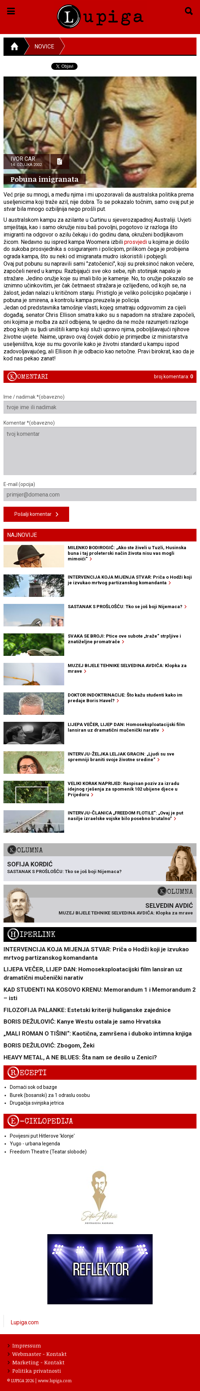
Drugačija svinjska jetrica (37, 1103)
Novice (44, 46)
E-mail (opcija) (100, 491)
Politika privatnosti (34, 1370)
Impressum (24, 1345)
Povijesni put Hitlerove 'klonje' (42, 1136)
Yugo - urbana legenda (35, 1143)
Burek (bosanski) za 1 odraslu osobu (50, 1095)
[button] (11, 10)
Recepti (27, 1072)
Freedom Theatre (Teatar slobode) (48, 1151)
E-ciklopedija (40, 1121)
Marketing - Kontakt (36, 1362)
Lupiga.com (25, 1322)
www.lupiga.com (55, 1380)
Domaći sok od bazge (33, 1087)
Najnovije (22, 535)
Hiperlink (31, 934)
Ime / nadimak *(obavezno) (100, 404)
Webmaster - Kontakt (37, 1353)
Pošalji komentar (36, 514)
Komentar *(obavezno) (100, 447)
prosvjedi (135, 242)
